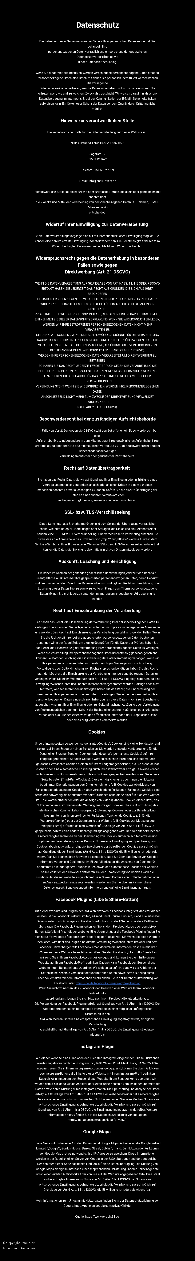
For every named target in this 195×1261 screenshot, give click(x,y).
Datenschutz (27, 1256)
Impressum (10, 1256)
